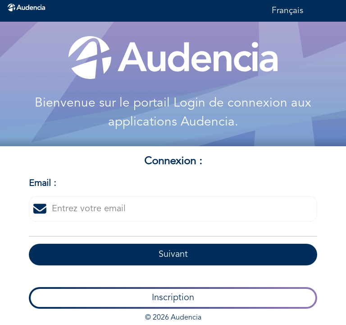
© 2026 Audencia (173, 317)
